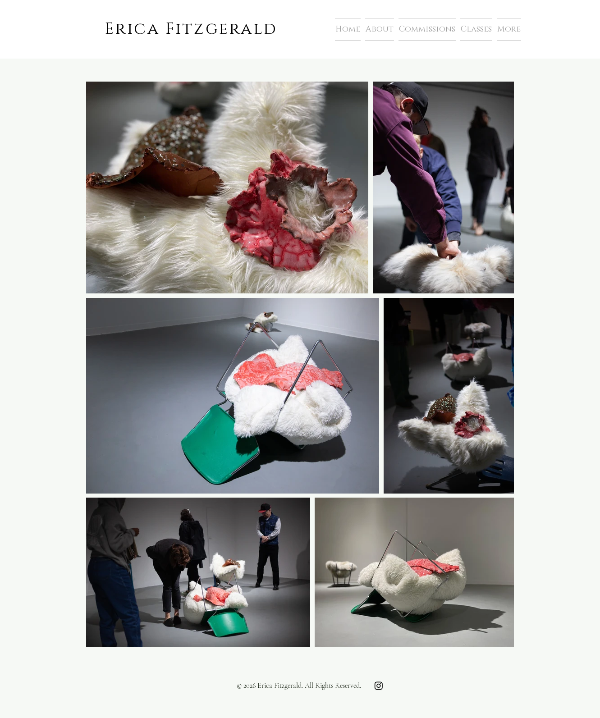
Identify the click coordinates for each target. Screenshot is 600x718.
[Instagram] (378, 685)
